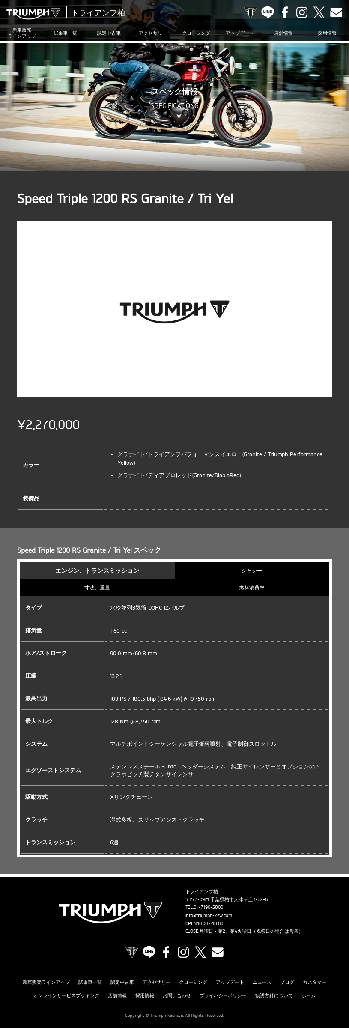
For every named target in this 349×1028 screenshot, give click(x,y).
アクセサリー (153, 33)
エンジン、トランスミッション (97, 570)
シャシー (252, 570)
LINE (267, 12)
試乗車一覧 (65, 33)
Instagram (301, 12)
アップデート (240, 33)
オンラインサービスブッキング (66, 995)
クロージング (196, 33)
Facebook (284, 12)
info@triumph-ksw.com (209, 915)
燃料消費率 (252, 587)
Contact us (336, 12)
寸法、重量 (97, 587)
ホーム (308, 995)
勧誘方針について (274, 995)
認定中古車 (109, 33)
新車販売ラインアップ (46, 982)
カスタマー (314, 982)
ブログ (287, 982)
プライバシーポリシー (223, 995)
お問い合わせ (177, 995)
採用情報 (327, 33)
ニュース (262, 982)
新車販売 (22, 33)
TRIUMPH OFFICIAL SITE (250, 12)
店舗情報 (283, 33)
